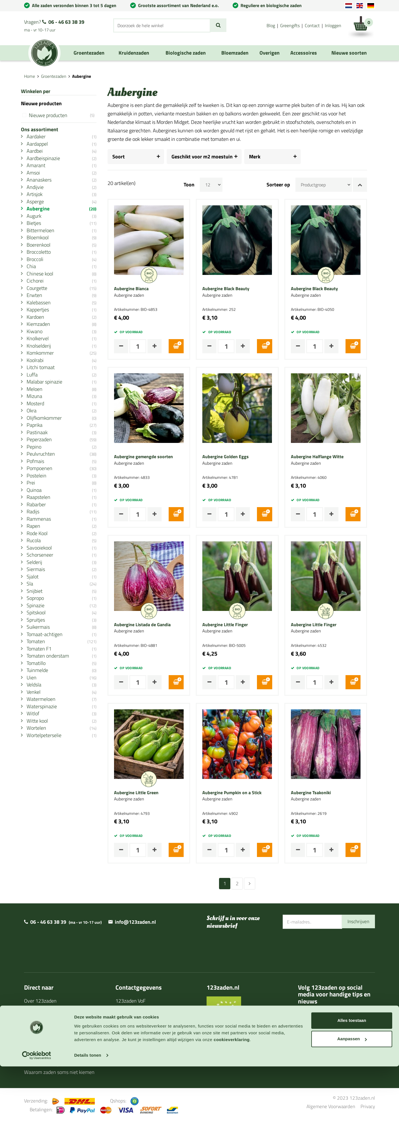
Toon (197, 184)
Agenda (32, 1027)
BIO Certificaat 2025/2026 (235, 1024)
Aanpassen (352, 1094)
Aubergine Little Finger (233, 624)
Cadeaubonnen (40, 1036)
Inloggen (333, 25)
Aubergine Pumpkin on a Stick (239, 792)
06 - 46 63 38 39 (66, 22)
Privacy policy (130, 1054)
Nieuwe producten (65, 115)
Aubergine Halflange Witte (325, 456)
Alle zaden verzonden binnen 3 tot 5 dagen (74, 5)
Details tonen (87, 1110)
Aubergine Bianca (139, 288)
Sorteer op (286, 184)
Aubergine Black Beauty (233, 288)
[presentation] (326, 947)
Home (29, 76)
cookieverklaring (232, 1095)
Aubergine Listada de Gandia (150, 624)
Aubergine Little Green (144, 792)
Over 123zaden (40, 1001)
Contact (312, 25)
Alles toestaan (351, 1076)
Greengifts (290, 25)
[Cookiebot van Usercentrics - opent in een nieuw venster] (36, 1111)
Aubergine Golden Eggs (233, 456)
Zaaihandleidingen (43, 1018)
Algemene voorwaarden (140, 1045)
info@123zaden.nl (135, 922)
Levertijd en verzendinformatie (56, 1010)
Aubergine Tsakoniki (318, 792)
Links (29, 1054)
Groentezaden (53, 76)
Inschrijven (357, 921)
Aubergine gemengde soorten (151, 456)
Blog (271, 25)
